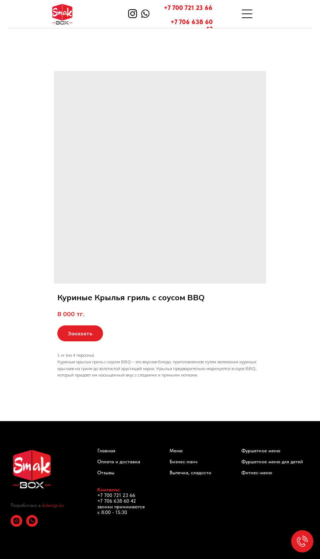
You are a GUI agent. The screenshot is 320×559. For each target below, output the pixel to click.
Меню (176, 450)
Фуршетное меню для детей (272, 461)
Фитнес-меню (256, 472)
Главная (106, 450)
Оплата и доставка (118, 461)
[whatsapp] (32, 525)
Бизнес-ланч (184, 461)
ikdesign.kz (53, 505)
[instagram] (16, 525)
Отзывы (105, 472)
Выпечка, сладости (190, 472)
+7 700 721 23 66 (188, 7)
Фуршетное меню (260, 450)
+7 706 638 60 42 (192, 25)
